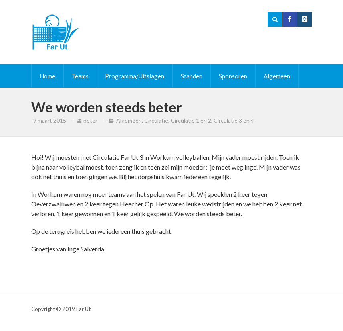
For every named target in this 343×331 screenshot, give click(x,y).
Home (47, 76)
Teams (80, 76)
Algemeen (277, 76)
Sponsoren (233, 76)
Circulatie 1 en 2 (191, 120)
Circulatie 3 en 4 (234, 120)
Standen (191, 76)
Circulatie (156, 120)
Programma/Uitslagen (134, 76)
